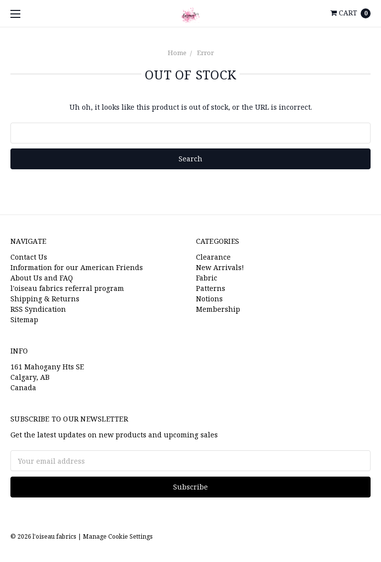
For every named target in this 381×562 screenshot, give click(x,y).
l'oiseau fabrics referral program (67, 288)
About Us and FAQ (41, 277)
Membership (218, 309)
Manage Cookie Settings (118, 536)
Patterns (210, 288)
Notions (209, 298)
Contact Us (28, 257)
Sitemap (24, 319)
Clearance (213, 257)
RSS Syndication (38, 309)
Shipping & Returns (44, 298)
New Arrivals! (220, 267)
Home (177, 52)
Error (205, 52)
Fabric (206, 277)
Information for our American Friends (76, 267)
